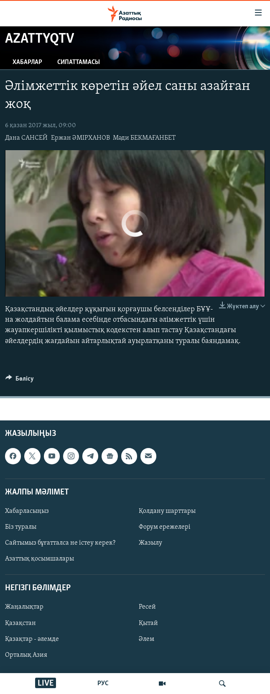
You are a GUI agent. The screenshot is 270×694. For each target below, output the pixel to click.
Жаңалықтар (24, 607)
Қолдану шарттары (167, 511)
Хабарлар (27, 62)
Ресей (147, 607)
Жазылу (150, 543)
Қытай (148, 623)
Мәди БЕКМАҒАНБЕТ (144, 138)
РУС (103, 683)
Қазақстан (20, 623)
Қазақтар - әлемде (32, 638)
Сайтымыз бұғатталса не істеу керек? (60, 543)
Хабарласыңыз (27, 511)
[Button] (19, 381)
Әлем (146, 638)
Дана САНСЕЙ (26, 138)
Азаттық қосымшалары (39, 559)
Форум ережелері (165, 527)
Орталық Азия (26, 655)
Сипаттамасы (78, 62)
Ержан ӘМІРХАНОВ (80, 138)
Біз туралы (20, 527)
